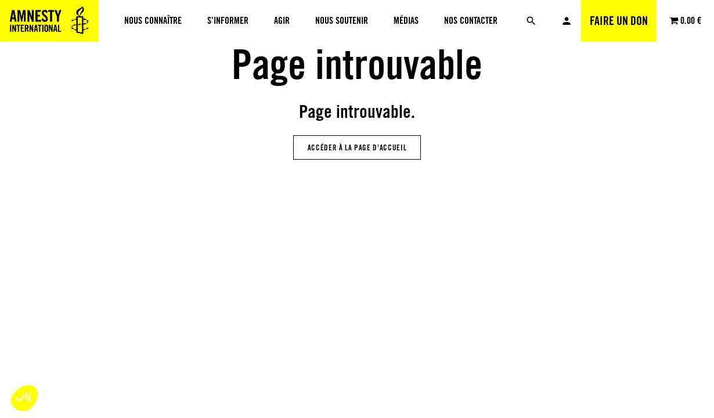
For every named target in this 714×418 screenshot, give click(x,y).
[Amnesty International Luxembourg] (49, 21)
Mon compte (566, 21)
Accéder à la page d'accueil (357, 147)
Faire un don (619, 21)
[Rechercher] (531, 21)
